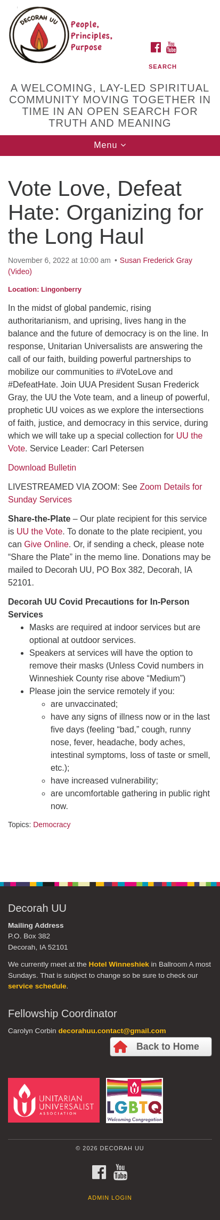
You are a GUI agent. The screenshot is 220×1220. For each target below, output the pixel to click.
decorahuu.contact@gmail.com (112, 1031)
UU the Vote (39, 531)
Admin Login (110, 1197)
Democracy (51, 824)
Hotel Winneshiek (119, 964)
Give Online (46, 544)
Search (163, 66)
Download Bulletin (42, 467)
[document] (110, 513)
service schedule (37, 986)
